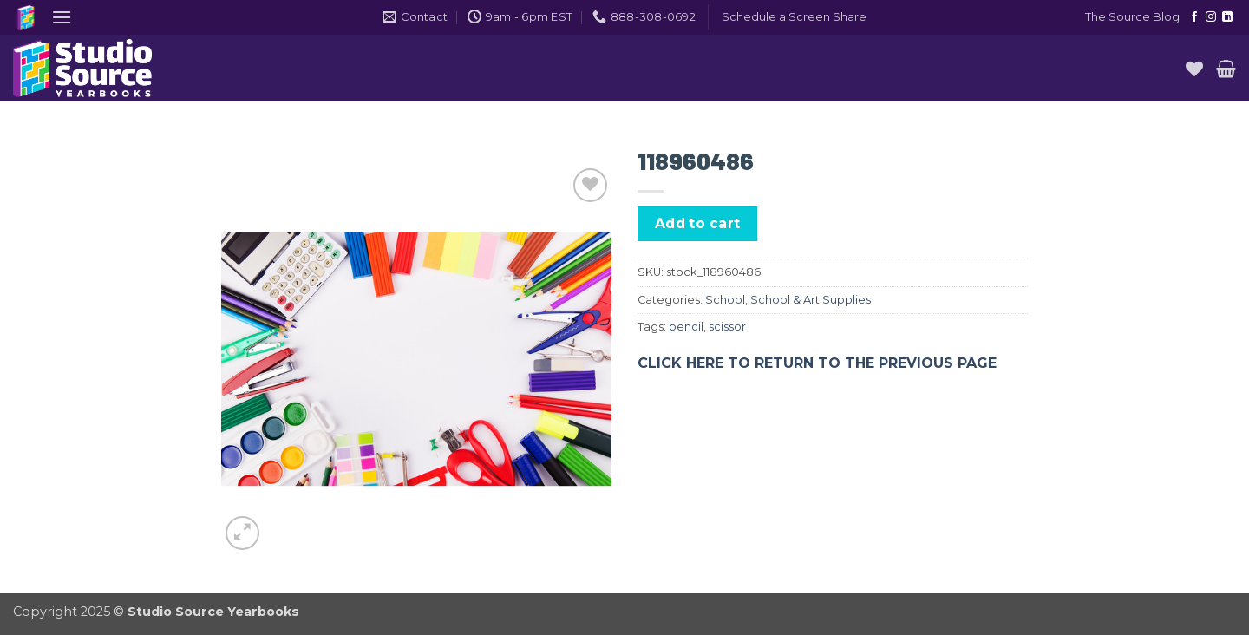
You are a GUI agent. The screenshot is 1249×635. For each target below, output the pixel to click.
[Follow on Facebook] (1194, 17)
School (725, 299)
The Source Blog (1132, 16)
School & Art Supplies (810, 299)
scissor (727, 326)
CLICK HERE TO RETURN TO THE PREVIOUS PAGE (817, 363)
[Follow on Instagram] (1211, 17)
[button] (61, 17)
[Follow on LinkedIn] (1227, 17)
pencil (686, 326)
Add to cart (698, 223)
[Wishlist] (1194, 68)
